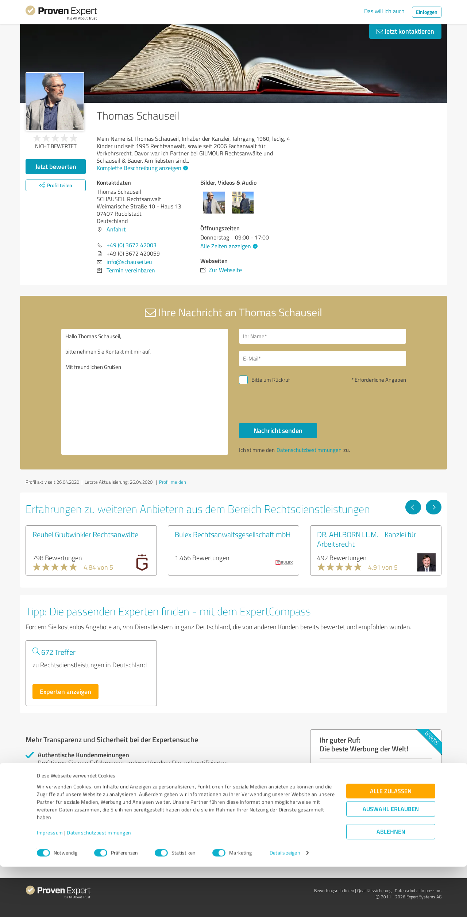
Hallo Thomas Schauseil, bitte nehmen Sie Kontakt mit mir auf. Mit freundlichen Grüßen (144, 392)
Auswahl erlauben (391, 859)
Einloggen (426, 11)
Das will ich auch (384, 11)
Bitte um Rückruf (270, 380)
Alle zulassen (391, 841)
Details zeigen (285, 903)
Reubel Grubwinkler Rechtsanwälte (85, 534)
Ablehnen (391, 882)
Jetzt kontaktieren (405, 31)
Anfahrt (116, 229)
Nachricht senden (278, 430)
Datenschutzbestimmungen (99, 882)
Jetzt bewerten (55, 166)
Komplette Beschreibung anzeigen (141, 168)
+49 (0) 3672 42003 (132, 245)
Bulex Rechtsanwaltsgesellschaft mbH (233, 534)
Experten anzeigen (65, 691)
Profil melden (172, 482)
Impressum (50, 882)
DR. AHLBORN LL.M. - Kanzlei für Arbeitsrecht (366, 539)
